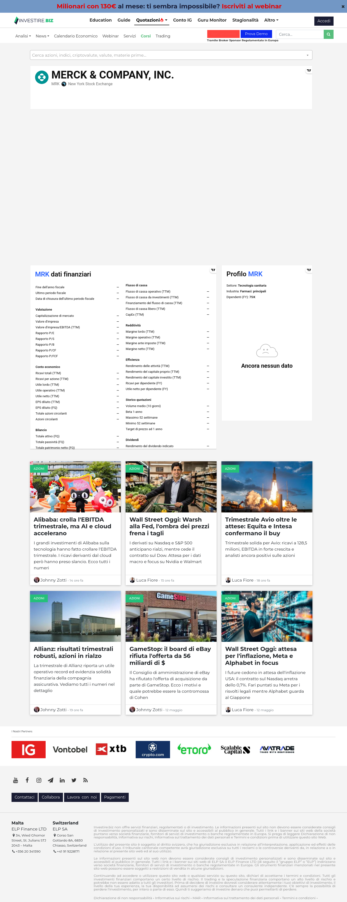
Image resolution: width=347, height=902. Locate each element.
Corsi (146, 36)
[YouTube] (15, 780)
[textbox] (171, 55)
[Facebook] (27, 780)
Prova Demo (256, 33)
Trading (163, 36)
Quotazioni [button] (150, 20)
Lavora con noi (82, 797)
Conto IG (182, 20)
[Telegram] (50, 780)
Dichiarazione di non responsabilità (123, 898)
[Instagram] (39, 780)
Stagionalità (245, 20)
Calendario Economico (75, 36)
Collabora (51, 797)
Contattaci (25, 797)
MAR (197, 898)
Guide (124, 20)
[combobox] (171, 55)
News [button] (41, 36)
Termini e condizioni (299, 898)
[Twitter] (74, 780)
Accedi (323, 21)
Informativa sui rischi (172, 898)
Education (101, 20)
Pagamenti (115, 797)
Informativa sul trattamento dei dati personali (241, 898)
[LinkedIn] (62, 780)
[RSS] (85, 780)
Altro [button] (270, 20)
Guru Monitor (212, 20)
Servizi (130, 36)
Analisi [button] (22, 36)
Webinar (110, 36)
